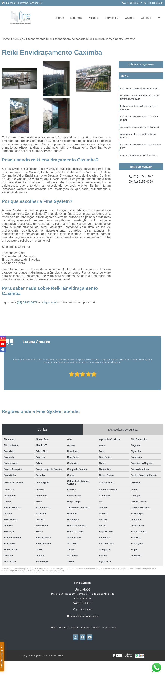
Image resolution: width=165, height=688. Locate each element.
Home (60, 17)
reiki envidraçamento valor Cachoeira (138, 155)
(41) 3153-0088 (153, 2)
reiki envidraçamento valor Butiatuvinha (139, 88)
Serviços (110, 17)
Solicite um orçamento (141, 64)
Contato (146, 17)
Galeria (129, 17)
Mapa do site (109, 627)
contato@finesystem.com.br (82, 616)
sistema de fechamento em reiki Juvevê (140, 127)
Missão (93, 17)
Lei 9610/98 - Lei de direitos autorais (49, 571)
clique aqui (49, 302)
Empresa (76, 17)
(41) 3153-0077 (132, 2)
